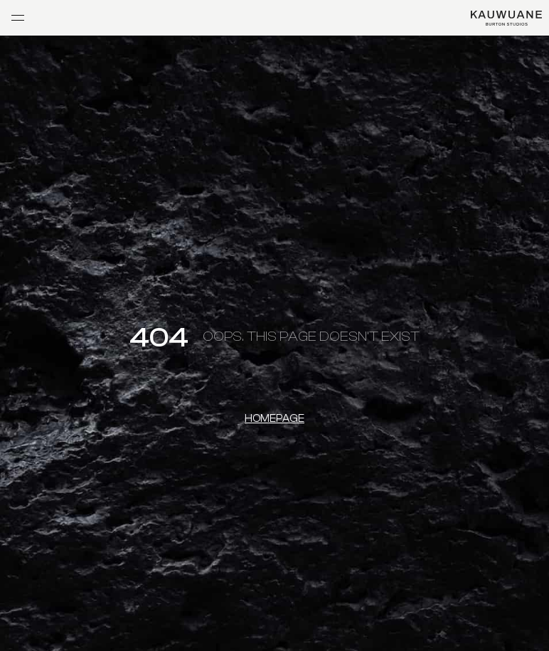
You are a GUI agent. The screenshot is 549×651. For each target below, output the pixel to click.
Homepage (274, 419)
